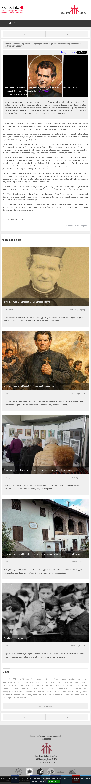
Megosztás (68, 52)
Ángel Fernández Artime (22, 685)
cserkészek (20, 698)
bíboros (50, 688)
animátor (39, 685)
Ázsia (84, 685)
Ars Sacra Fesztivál (64, 685)
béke (16, 688)
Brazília (49, 692)
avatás (77, 685)
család (84, 695)
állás (53, 682)
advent (40, 679)
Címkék (6, 672)
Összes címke (45, 706)
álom (60, 682)
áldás (16, 682)
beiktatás (6, 688)
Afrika (47, 679)
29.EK (21, 679)
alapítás (72, 679)
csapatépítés (8, 698)
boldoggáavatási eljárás (13, 692)
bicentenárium (63, 688)
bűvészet (6, 695)
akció (64, 679)
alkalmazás (35, 682)
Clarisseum (58, 695)
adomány (30, 679)
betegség (25, 688)
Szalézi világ (18, 44)
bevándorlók (38, 688)
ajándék (56, 679)
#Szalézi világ (30, 91)
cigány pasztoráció (34, 695)
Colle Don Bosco (72, 695)
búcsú (58, 692)
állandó (46, 682)
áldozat (25, 682)
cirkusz (48, 695)
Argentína (50, 685)
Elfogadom (54, 781)
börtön (41, 692)
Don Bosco (21, 94)
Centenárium (18, 695)
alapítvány (82, 679)
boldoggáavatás (79, 688)
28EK (14, 679)
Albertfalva (7, 682)
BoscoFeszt (30, 692)
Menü (9, 23)
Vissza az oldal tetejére (76, 226)
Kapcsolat (46, 739)
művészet (11, 94)
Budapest (67, 692)
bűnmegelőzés (80, 692)
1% (9, 679)
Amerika (68, 682)
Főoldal (7, 44)
